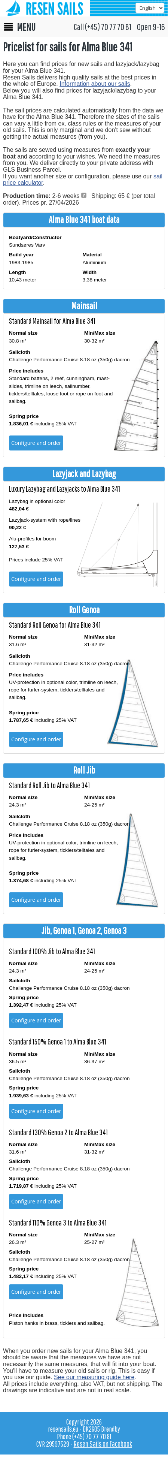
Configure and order (36, 442)
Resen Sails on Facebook (103, 1443)
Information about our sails (94, 84)
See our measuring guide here (94, 1377)
